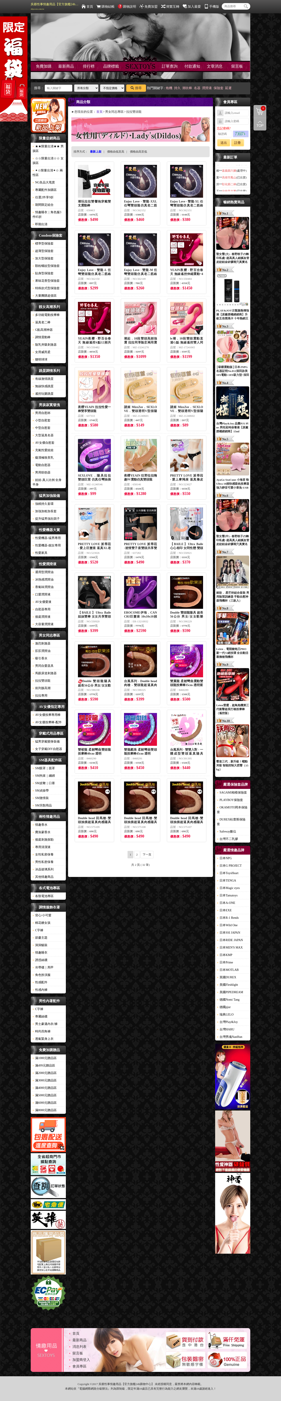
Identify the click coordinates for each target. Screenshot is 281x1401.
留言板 (237, 66)
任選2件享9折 (43, 197)
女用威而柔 (41, 352)
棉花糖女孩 (41, 922)
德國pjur (224, 1007)
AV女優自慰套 (43, 442)
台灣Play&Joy (227, 1022)
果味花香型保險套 (46, 280)
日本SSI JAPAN (228, 932)
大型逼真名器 (43, 435)
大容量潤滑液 (43, 624)
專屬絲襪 (39, 1016)
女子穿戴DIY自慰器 (47, 749)
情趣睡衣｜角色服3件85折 (46, 214)
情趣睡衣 (39, 952)
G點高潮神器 (42, 329)
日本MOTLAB (228, 970)
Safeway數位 (226, 831)
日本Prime (225, 962)
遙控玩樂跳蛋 (43, 393)
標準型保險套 (43, 243)
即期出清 (39, 224)
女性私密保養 (43, 854)
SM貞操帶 (40, 790)
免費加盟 (148, 6)
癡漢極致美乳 (43, 457)
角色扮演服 (41, 975)
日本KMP (224, 955)
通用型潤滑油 (43, 572)
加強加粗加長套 (44, 511)
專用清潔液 (41, 847)
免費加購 (44, 66)
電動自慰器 (41, 465)
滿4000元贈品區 (44, 1087)
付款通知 (192, 66)
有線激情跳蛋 (43, 378)
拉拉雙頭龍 (41, 680)
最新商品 (66, 66)
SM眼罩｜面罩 (43, 768)
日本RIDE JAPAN (230, 940)
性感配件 (39, 982)
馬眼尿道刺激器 (44, 673)
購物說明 (127, 6)
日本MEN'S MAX (230, 947)
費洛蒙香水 (41, 832)
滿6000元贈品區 (44, 1102)
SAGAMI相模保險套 (232, 792)
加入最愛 (192, 6)
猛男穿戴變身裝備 (46, 741)
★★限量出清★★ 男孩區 (48, 149)
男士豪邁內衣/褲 (45, 1024)
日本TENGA (226, 880)
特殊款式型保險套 (46, 288)
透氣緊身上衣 (43, 1038)
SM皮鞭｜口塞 (43, 783)
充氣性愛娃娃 (43, 450)
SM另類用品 (42, 805)
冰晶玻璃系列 (43, 869)
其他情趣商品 (43, 876)
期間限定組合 (43, 204)
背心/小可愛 (41, 915)
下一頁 (147, 854)
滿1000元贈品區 (44, 1058)
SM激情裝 (40, 798)
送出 (223, 142)
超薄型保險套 (43, 251)
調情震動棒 (41, 337)
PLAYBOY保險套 (230, 800)
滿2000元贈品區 (44, 1073)
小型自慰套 (41, 420)
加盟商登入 (81, 1360)
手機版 (211, 6)
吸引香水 (39, 658)
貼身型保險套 (43, 273)
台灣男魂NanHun (229, 1036)
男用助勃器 (41, 472)
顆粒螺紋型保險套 (46, 266)
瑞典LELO (225, 1014)
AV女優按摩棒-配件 (47, 722)
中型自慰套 (41, 427)
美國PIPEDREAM (230, 992)
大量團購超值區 (44, 295)
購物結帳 (105, 6)
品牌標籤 (111, 66)
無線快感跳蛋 (43, 386)
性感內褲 (39, 989)
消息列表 (79, 1346)
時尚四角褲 (41, 1031)
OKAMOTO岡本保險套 (232, 810)
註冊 (237, 142)
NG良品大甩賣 (43, 182)
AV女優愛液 (41, 602)
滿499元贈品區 (43, 1065)
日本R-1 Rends (228, 917)
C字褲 (37, 930)
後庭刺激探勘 (43, 839)
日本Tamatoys (227, 895)
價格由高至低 (138, 151)
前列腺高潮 (41, 688)
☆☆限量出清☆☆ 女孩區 (48, 161)
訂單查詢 (170, 66)
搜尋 (136, 88)
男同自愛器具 (43, 665)
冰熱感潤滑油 (43, 579)
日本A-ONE (226, 903)
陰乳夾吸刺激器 (44, 344)
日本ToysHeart (227, 873)
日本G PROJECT (229, 865)
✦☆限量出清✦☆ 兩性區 (47, 173)
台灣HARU (225, 1029)
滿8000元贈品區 (44, 1110)
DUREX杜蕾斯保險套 (231, 822)
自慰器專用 (41, 609)
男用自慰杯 (41, 413)
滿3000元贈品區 (44, 1080)
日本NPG (224, 858)
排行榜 (89, 66)
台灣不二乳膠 (227, 839)
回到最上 (260, 124)
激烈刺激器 (41, 643)
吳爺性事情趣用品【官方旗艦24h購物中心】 (55, 6)
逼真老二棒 (41, 322)
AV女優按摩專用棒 (46, 714)
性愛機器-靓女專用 (46, 545)
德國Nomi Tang (228, 999)
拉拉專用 (39, 695)
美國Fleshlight (227, 984)
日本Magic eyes (228, 888)
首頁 (87, 6)
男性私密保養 (43, 862)
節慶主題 (39, 937)
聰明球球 (39, 359)
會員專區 (79, 1366)
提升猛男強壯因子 (46, 518)
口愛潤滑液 (41, 594)
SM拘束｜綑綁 (43, 775)
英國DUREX (226, 977)
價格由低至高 (115, 151)
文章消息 (215, 66)
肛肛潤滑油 (41, 651)
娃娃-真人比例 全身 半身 (46, 482)
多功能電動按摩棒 (46, 315)
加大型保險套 (43, 258)
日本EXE (224, 910)
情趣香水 (39, 824)
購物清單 (260, 108)
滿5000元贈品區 (44, 1095)
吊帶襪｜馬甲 (43, 967)
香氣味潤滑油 (43, 587)
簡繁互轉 (170, 6)
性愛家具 (39, 552)
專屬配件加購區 (44, 190)
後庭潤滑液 (41, 616)
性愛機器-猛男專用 (46, 538)
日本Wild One (227, 925)
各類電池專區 (43, 896)
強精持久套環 (43, 503)
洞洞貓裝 (39, 945)
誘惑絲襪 (39, 960)
